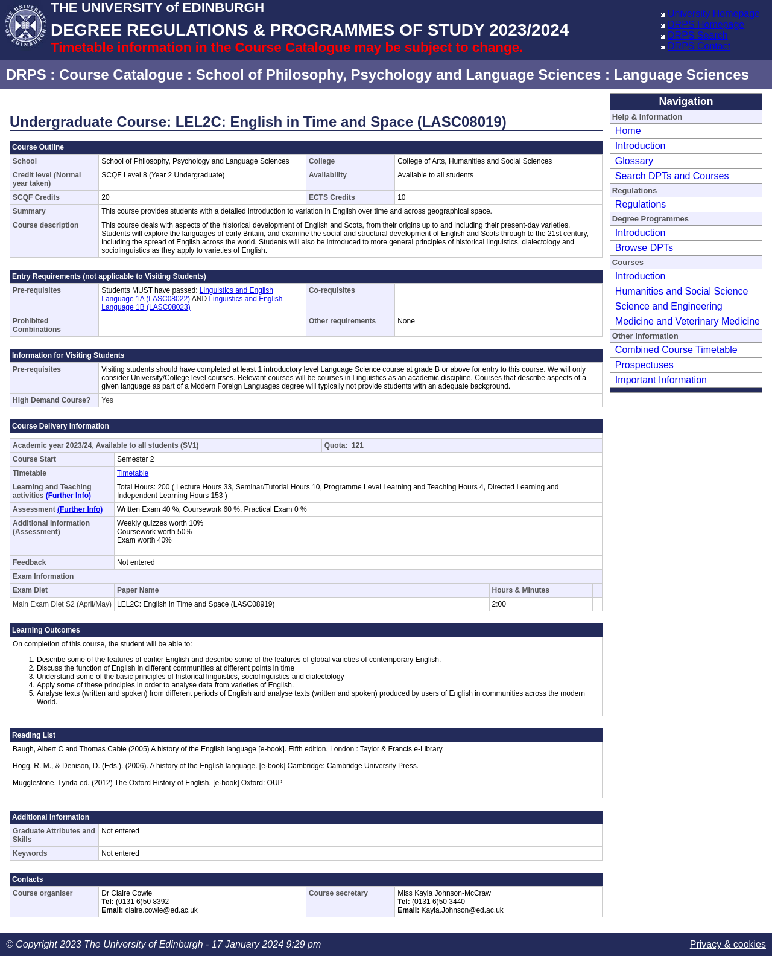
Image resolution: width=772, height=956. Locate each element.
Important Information (661, 380)
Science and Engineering (669, 306)
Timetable (132, 473)
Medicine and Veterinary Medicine (687, 321)
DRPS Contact (699, 46)
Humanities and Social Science (681, 291)
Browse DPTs (644, 248)
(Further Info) (68, 495)
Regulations (640, 204)
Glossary (634, 161)
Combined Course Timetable (676, 350)
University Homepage (714, 13)
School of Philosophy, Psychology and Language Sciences (398, 74)
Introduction (640, 146)
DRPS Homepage (706, 24)
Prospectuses (644, 365)
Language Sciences (681, 74)
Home (628, 131)
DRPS (26, 74)
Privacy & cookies (728, 944)
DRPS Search (698, 35)
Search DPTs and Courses (672, 176)
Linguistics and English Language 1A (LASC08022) (187, 294)
